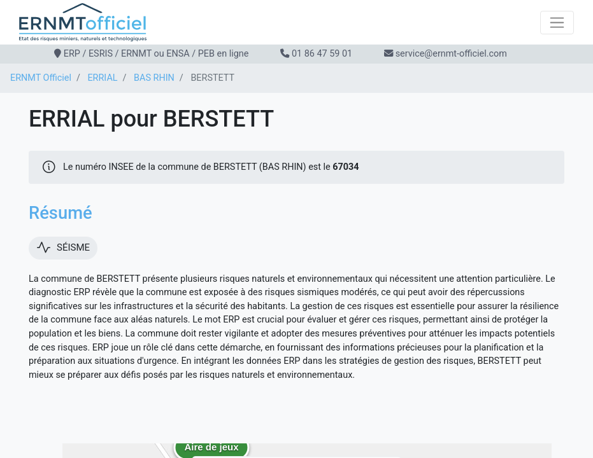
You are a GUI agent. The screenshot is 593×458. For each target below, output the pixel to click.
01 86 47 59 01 (322, 53)
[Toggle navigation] (557, 22)
